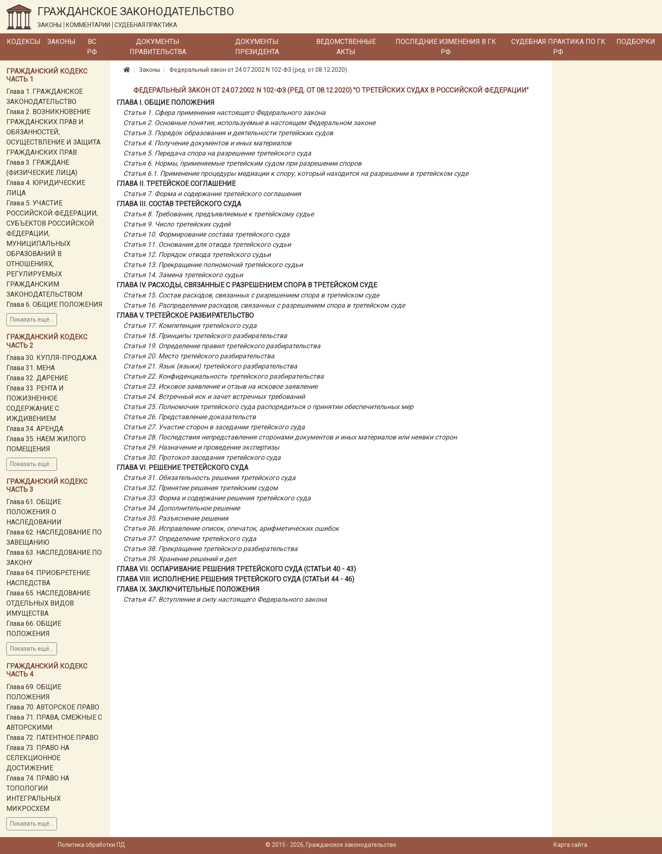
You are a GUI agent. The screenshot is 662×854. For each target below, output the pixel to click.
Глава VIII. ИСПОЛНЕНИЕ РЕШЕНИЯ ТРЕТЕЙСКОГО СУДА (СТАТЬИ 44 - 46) (235, 579)
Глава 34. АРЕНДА (34, 429)
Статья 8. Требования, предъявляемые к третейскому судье (218, 214)
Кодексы (24, 42)
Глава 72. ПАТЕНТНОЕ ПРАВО (52, 738)
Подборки (635, 42)
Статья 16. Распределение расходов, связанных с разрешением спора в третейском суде (264, 305)
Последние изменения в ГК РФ (446, 47)
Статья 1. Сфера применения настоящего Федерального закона (224, 113)
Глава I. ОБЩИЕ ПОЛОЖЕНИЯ (165, 102)
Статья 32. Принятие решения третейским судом (200, 488)
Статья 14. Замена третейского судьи (183, 275)
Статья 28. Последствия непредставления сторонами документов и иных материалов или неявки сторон (290, 437)
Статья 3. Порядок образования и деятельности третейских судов (228, 133)
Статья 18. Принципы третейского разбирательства (205, 336)
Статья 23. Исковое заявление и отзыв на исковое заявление (220, 386)
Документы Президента (257, 47)
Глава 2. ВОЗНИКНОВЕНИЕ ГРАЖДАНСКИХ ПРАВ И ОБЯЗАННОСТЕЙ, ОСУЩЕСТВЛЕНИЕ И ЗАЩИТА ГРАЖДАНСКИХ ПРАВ (53, 132)
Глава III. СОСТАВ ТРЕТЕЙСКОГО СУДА (179, 204)
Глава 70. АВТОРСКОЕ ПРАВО (52, 707)
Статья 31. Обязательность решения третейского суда (209, 478)
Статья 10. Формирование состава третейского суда (206, 234)
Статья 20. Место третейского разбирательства (198, 356)
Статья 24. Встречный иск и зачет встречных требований (214, 397)
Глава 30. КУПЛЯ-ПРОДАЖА (51, 358)
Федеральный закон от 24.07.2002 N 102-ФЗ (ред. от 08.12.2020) (258, 69)
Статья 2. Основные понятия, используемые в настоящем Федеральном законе (249, 123)
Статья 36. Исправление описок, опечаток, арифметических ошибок (231, 528)
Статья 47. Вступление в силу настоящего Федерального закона (225, 599)
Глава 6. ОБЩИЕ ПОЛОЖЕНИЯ (54, 304)
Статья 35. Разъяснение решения (175, 518)
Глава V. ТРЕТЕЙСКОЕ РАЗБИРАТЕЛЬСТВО (185, 315)
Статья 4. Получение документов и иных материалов (207, 143)
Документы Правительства (158, 47)
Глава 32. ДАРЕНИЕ (37, 378)
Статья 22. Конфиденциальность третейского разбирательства (223, 376)
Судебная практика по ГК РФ (558, 47)
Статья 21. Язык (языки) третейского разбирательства (210, 366)
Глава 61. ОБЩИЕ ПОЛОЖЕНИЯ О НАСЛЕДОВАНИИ (34, 512)
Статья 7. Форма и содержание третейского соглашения (212, 194)
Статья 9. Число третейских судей (177, 224)
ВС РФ (92, 47)
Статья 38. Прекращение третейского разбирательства (210, 549)
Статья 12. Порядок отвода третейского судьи (197, 255)
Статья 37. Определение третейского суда (189, 539)
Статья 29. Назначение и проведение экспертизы (201, 447)
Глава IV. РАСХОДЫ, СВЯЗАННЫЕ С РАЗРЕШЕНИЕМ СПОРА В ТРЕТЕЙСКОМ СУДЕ (247, 285)
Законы (61, 42)
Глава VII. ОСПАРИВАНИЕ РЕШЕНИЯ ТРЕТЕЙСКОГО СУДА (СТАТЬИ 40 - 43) (236, 569)
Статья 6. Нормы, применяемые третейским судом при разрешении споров (242, 163)
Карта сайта (570, 844)
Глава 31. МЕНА (30, 368)
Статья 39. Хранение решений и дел (179, 559)
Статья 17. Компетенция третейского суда (190, 326)
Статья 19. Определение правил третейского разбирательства (221, 346)
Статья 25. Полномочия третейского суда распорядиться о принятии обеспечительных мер (268, 407)
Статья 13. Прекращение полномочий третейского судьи (213, 265)
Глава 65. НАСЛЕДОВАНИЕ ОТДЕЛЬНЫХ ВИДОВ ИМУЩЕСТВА (48, 603)
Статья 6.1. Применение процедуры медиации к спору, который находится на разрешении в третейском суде (295, 173)
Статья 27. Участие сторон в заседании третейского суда (214, 427)
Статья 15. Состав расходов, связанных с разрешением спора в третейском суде (251, 295)
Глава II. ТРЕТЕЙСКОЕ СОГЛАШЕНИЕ (176, 184)
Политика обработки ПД (91, 844)
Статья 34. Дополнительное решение (181, 508)
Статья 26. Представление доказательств (189, 417)
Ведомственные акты (346, 47)
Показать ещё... (31, 319)
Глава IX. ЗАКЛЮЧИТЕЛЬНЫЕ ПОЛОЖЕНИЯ (188, 589)
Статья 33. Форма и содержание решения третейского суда (217, 498)
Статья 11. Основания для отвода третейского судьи (207, 244)
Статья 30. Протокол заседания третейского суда (202, 457)
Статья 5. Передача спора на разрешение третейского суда (217, 153)
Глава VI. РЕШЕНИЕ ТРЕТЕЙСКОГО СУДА (182, 468)
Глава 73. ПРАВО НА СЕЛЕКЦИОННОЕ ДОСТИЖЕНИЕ (37, 758)
